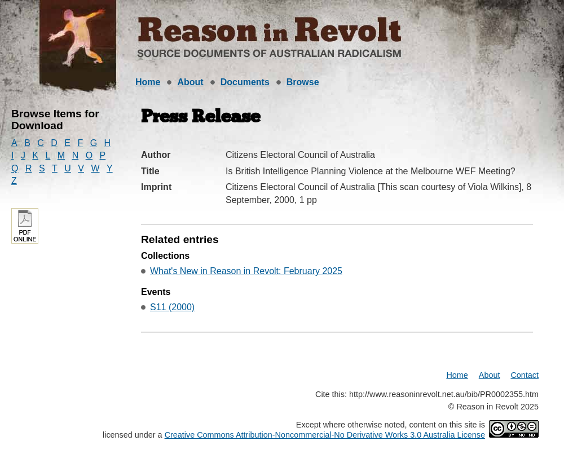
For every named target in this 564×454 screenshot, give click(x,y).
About (190, 82)
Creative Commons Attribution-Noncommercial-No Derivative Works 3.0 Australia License (325, 434)
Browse (303, 82)
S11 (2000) (172, 307)
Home (147, 82)
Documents (245, 82)
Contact (524, 375)
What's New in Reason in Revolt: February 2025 (246, 271)
